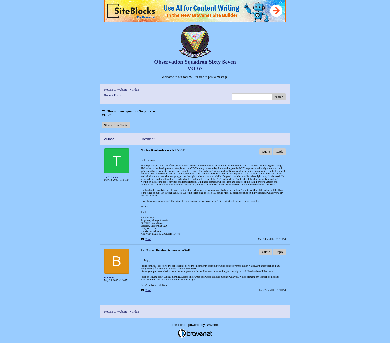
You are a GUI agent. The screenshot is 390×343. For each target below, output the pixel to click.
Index (135, 89)
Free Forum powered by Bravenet (195, 325)
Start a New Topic (116, 125)
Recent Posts (112, 95)
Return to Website (115, 89)
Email (148, 239)
